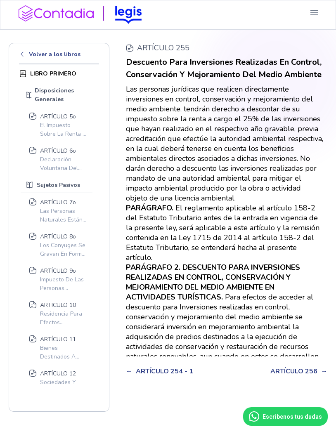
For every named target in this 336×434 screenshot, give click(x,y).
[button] (314, 12)
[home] (83, 12)
